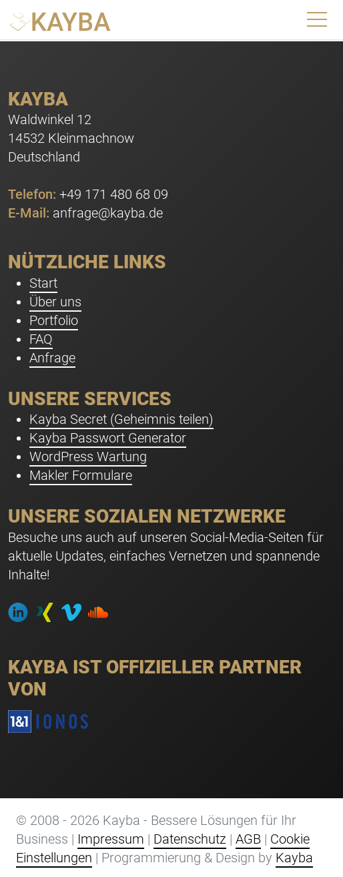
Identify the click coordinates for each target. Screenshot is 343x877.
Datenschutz (189, 839)
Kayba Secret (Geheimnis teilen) (121, 419)
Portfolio (53, 320)
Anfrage (52, 358)
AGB (248, 839)
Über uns (55, 302)
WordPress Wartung (88, 457)
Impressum (110, 839)
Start (43, 283)
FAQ (41, 339)
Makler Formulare (80, 475)
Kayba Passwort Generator (107, 438)
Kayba (294, 858)
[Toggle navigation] (317, 20)
